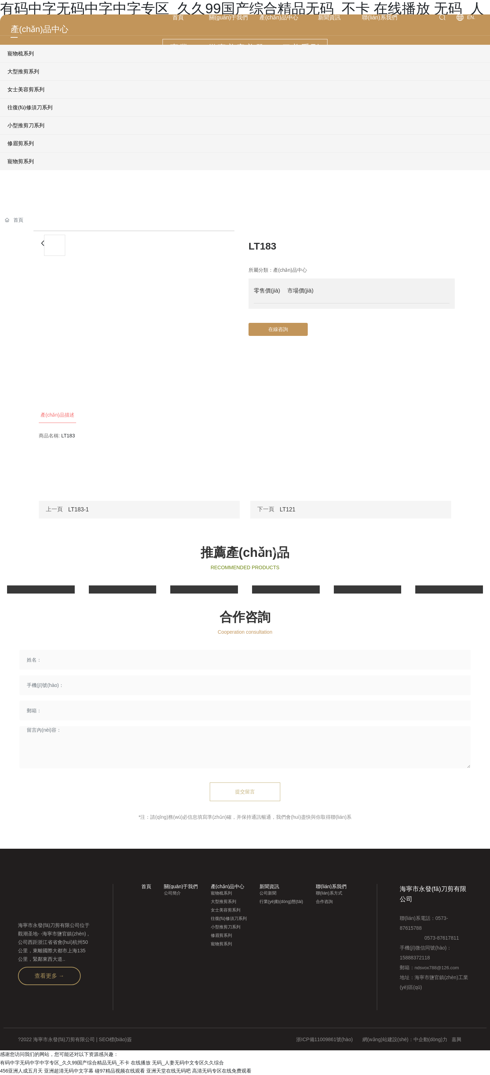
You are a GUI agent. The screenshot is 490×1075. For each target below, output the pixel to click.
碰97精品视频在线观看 (120, 1071)
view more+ (28, 580)
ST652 (431, 551)
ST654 (350, 551)
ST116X (270, 551)
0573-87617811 (429, 938)
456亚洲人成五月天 (21, 1071)
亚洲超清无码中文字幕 (68, 1071)
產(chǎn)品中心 (290, 270)
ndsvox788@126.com (437, 967)
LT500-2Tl (28, 551)
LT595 (186, 551)
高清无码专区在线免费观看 (221, 1071)
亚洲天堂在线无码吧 (168, 1071)
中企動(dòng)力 (430, 1039)
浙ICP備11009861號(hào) (324, 1039)
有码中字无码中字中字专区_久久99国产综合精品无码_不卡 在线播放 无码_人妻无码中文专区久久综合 (112, 1062)
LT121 (287, 509)
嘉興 (456, 1039)
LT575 (105, 551)
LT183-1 (78, 509)
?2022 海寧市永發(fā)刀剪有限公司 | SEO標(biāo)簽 (75, 1039)
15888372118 (415, 957)
